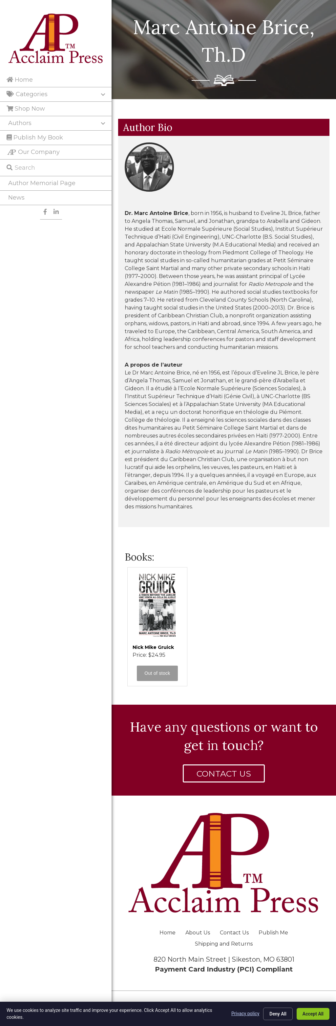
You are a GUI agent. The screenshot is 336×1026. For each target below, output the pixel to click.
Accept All (313, 1013)
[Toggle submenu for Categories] (103, 94)
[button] (224, 773)
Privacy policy (245, 1013)
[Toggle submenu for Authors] (103, 123)
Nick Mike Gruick (153, 647)
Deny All (277, 1013)
